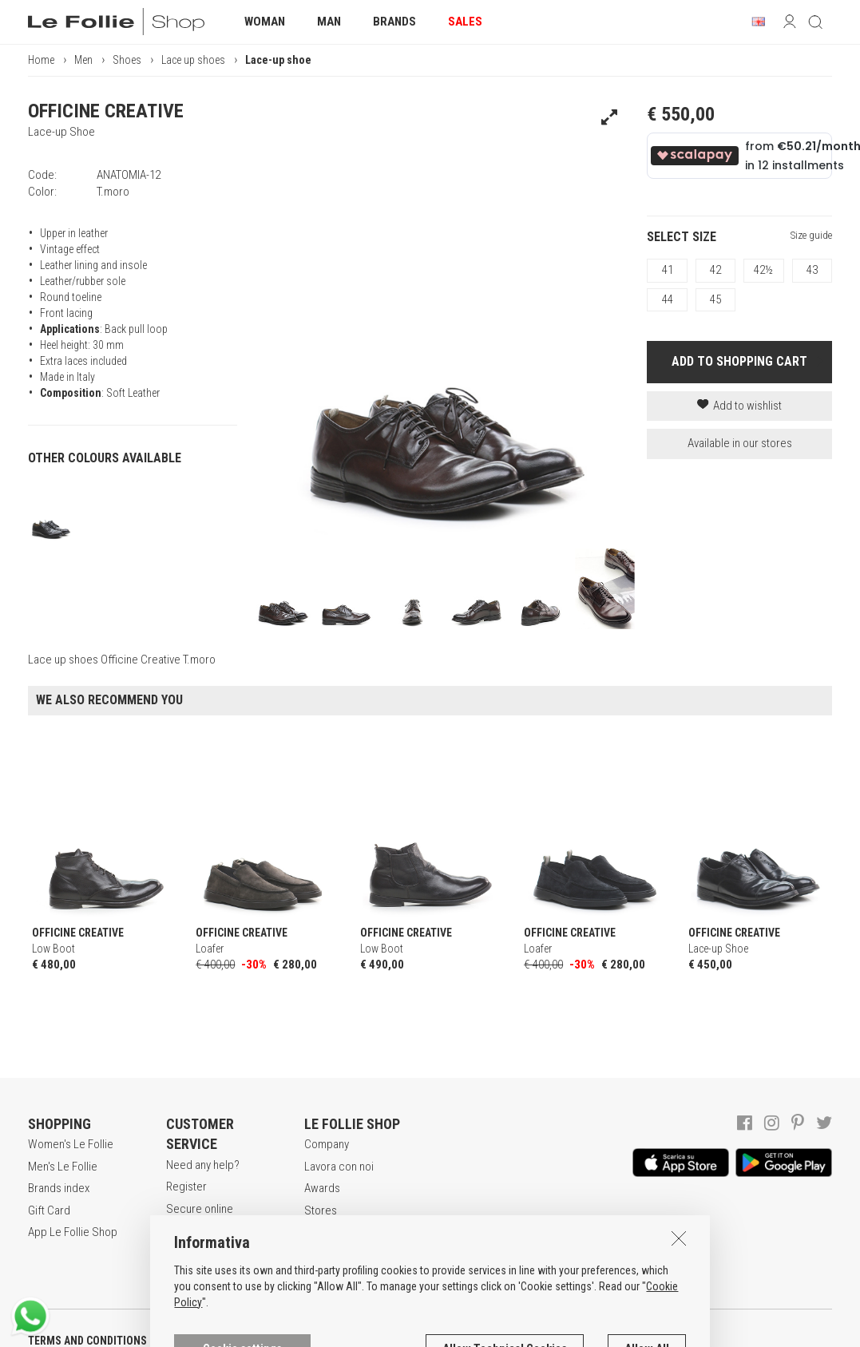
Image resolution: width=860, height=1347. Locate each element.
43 (812, 270)
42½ (763, 270)
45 (715, 299)
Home (41, 59)
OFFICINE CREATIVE (106, 111)
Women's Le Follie (70, 1144)
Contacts (325, 1232)
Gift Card (49, 1210)
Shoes (127, 59)
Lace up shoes (193, 59)
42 (715, 270)
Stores (320, 1210)
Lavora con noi (339, 1166)
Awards (322, 1188)
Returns (184, 1269)
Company (326, 1144)
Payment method (206, 1248)
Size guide (811, 235)
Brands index (58, 1188)
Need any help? (203, 1165)
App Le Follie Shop (72, 1232)
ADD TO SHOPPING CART (739, 361)
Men (83, 59)
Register (186, 1186)
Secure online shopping (199, 1217)
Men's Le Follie (62, 1166)
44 (667, 299)
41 (667, 270)
